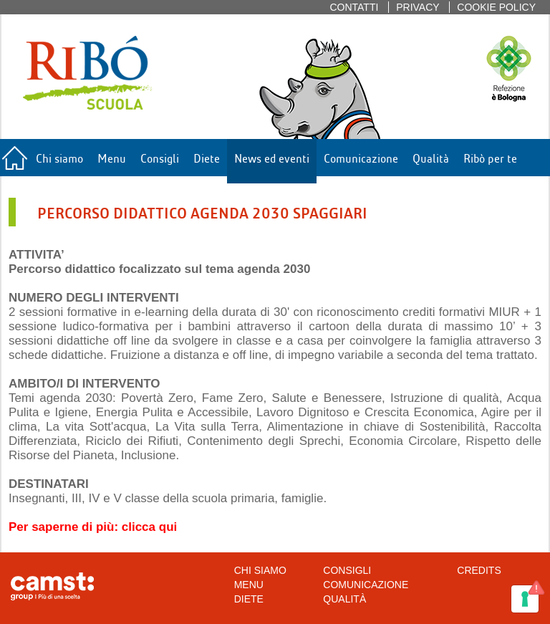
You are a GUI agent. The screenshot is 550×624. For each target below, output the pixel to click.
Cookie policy (496, 7)
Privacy (417, 7)
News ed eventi (271, 157)
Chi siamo (59, 157)
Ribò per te (490, 157)
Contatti (353, 7)
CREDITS (479, 570)
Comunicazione (361, 157)
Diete (206, 157)
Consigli (159, 157)
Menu (111, 157)
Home (14, 161)
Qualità (430, 157)
